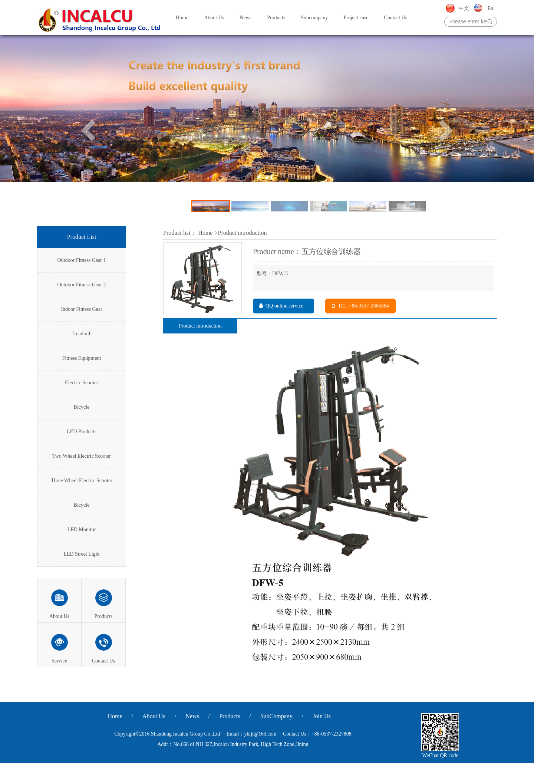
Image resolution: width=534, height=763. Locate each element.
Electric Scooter (81, 382)
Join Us (321, 716)
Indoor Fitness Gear (81, 309)
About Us (214, 17)
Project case (355, 17)
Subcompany (314, 17)
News (245, 17)
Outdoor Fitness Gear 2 (81, 284)
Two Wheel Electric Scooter (81, 456)
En (490, 8)
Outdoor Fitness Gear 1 (81, 260)
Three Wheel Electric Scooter (81, 480)
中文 (464, 8)
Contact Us (396, 17)
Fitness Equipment (81, 358)
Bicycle (82, 407)
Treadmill (82, 333)
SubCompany (276, 716)
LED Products (81, 431)
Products (276, 17)
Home (182, 17)
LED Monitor (81, 529)
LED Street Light (81, 554)
